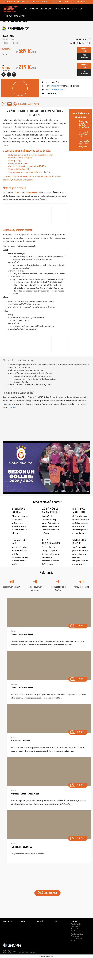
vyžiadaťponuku (84, 50)
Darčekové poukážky (62, 9)
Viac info (12, 407)
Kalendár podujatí (46, 9)
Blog (81, 9)
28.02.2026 (77, 731)
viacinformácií (84, 56)
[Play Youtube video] (46, 467)
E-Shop (74, 9)
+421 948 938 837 (78, 2)
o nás (67, 2)
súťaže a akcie (47, 2)
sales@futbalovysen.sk (56, 89)
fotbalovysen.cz (10, 2)
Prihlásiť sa (19, 16)
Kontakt (9, 16)
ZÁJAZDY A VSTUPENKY (30, 9)
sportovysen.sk (23, 2)
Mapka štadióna (84, 127)
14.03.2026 (77, 625)
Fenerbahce (17, 28)
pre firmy (58, 2)
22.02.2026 (77, 837)
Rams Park (8, 36)
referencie (35, 2)
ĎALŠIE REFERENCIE (47, 892)
